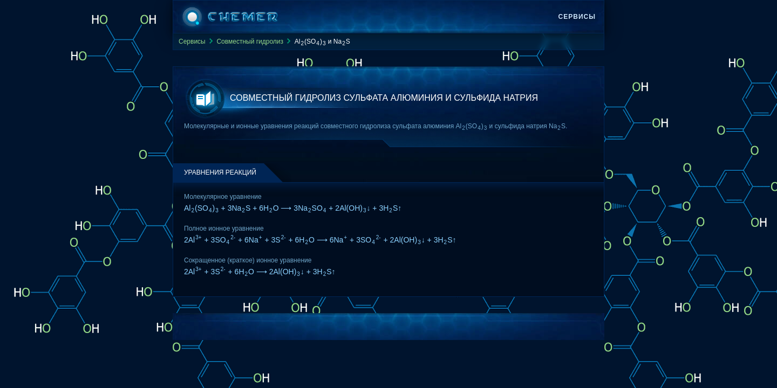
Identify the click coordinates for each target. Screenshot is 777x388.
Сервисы (577, 16)
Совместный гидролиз (249, 41)
